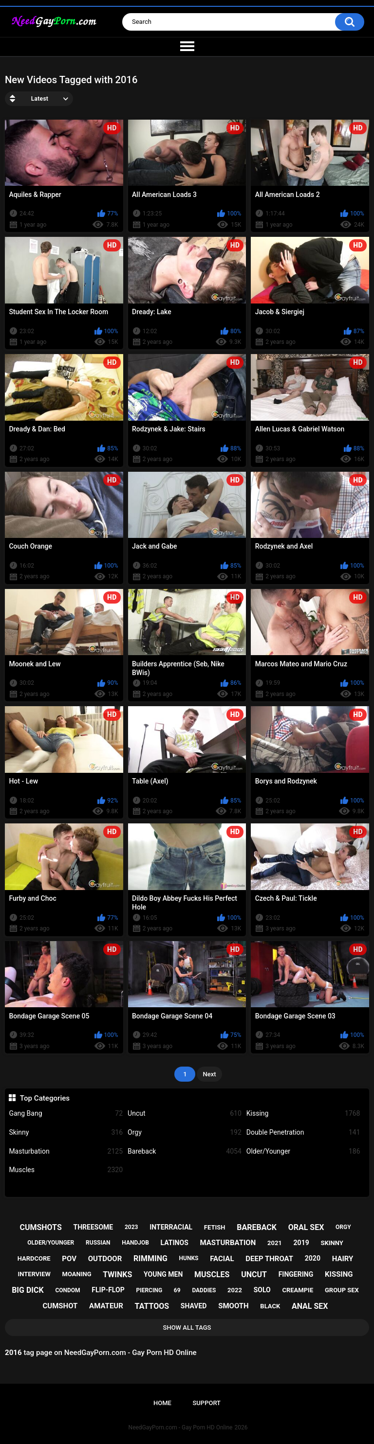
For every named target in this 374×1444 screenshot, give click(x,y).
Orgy (185, 1132)
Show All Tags (187, 1327)
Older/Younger (303, 1151)
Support (206, 1403)
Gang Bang (66, 1113)
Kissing (303, 1113)
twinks (117, 1274)
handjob (135, 1242)
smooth (233, 1305)
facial (222, 1258)
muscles (211, 1274)
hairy (343, 1258)
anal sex (310, 1306)
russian (98, 1242)
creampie (297, 1290)
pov (69, 1258)
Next (209, 1074)
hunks (189, 1258)
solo (262, 1290)
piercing (149, 1290)
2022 (234, 1290)
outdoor (105, 1258)
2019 (301, 1243)
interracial (171, 1227)
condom (67, 1290)
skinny (331, 1243)
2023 (131, 1227)
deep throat (269, 1258)
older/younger (50, 1242)
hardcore (34, 1258)
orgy (343, 1227)
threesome (93, 1227)
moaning (77, 1274)
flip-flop (108, 1290)
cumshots (40, 1227)
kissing (339, 1274)
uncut (254, 1274)
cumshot (60, 1305)
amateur (106, 1305)
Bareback (185, 1151)
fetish (214, 1227)
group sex (342, 1290)
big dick (28, 1290)
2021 (274, 1243)
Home (162, 1403)
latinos (174, 1243)
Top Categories (45, 1098)
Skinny (66, 1132)
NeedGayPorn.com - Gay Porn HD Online (181, 1427)
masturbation (228, 1242)
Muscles (66, 1170)
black (270, 1306)
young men (163, 1274)
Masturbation (66, 1151)
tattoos (152, 1306)
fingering (296, 1274)
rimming (150, 1258)
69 (177, 1290)
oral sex (306, 1227)
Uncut (185, 1113)
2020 (312, 1258)
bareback (257, 1227)
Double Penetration (303, 1132)
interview (34, 1274)
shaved (194, 1306)
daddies (204, 1290)
